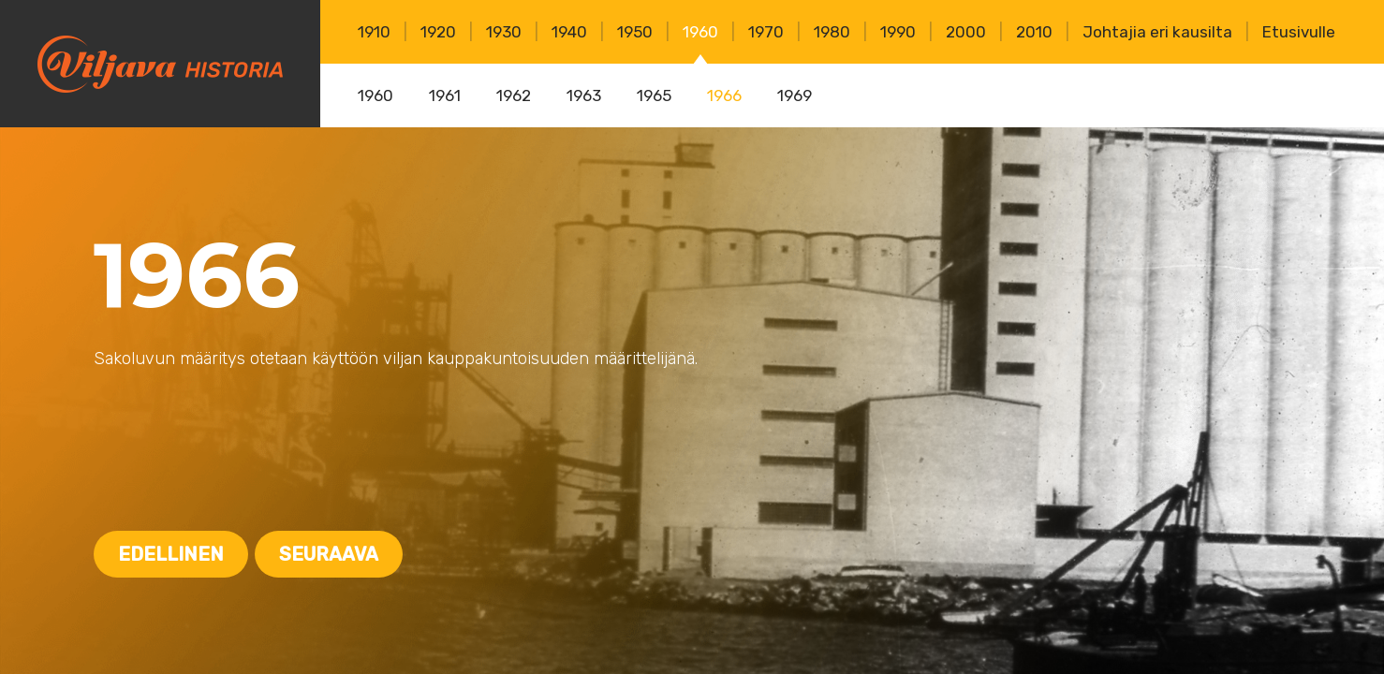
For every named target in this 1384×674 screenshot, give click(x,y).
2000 (966, 31)
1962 (513, 95)
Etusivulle (1298, 31)
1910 (374, 31)
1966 (724, 95)
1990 (898, 31)
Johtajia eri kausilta (1157, 31)
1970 (766, 31)
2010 (1034, 31)
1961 (445, 95)
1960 (700, 31)
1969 (794, 95)
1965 (654, 95)
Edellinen (171, 554)
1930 (504, 31)
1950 (635, 31)
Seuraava (328, 554)
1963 (584, 95)
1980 (832, 31)
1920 (438, 31)
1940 (569, 31)
